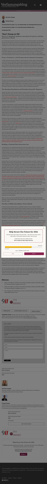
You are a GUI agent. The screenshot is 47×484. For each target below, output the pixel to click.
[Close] (44, 228)
